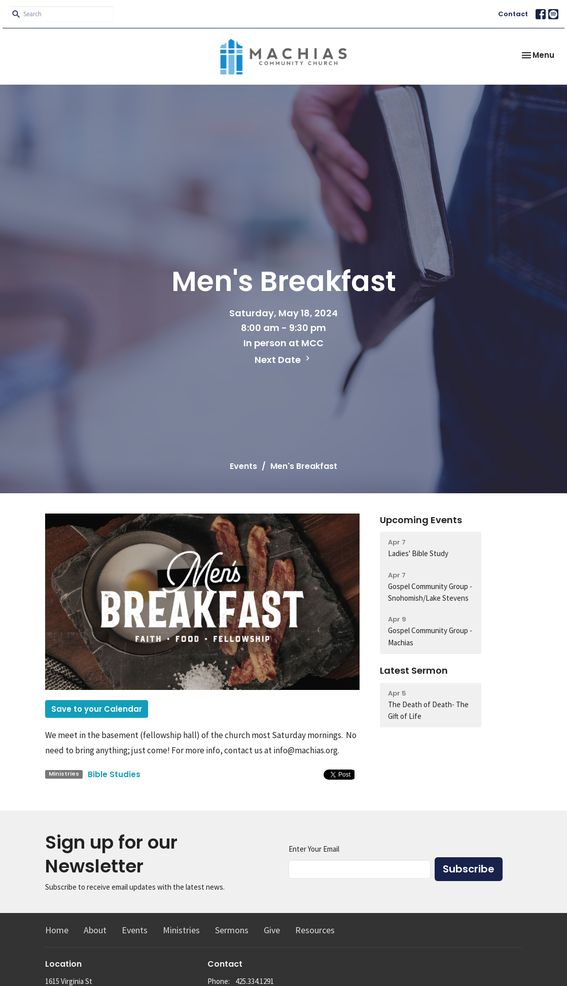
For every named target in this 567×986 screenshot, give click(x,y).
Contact (513, 14)
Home (56, 930)
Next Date (283, 359)
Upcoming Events (421, 520)
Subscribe (468, 869)
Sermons (232, 930)
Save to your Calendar (96, 709)
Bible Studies (114, 774)
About (95, 930)
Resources (315, 930)
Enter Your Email (314, 849)
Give (272, 930)
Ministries (181, 930)
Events (243, 466)
